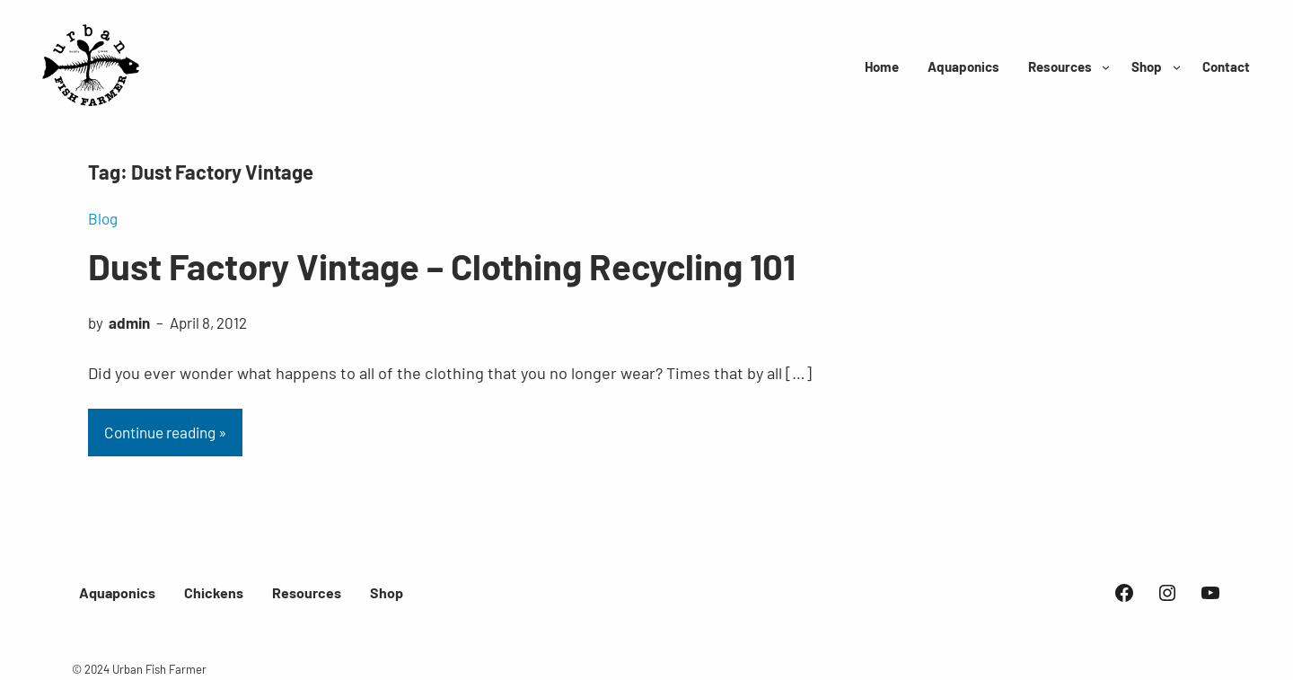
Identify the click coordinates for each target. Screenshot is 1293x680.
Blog (103, 218)
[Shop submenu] (1177, 67)
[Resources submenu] (1106, 67)
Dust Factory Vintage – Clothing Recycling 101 (442, 265)
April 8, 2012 (208, 322)
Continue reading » (165, 432)
